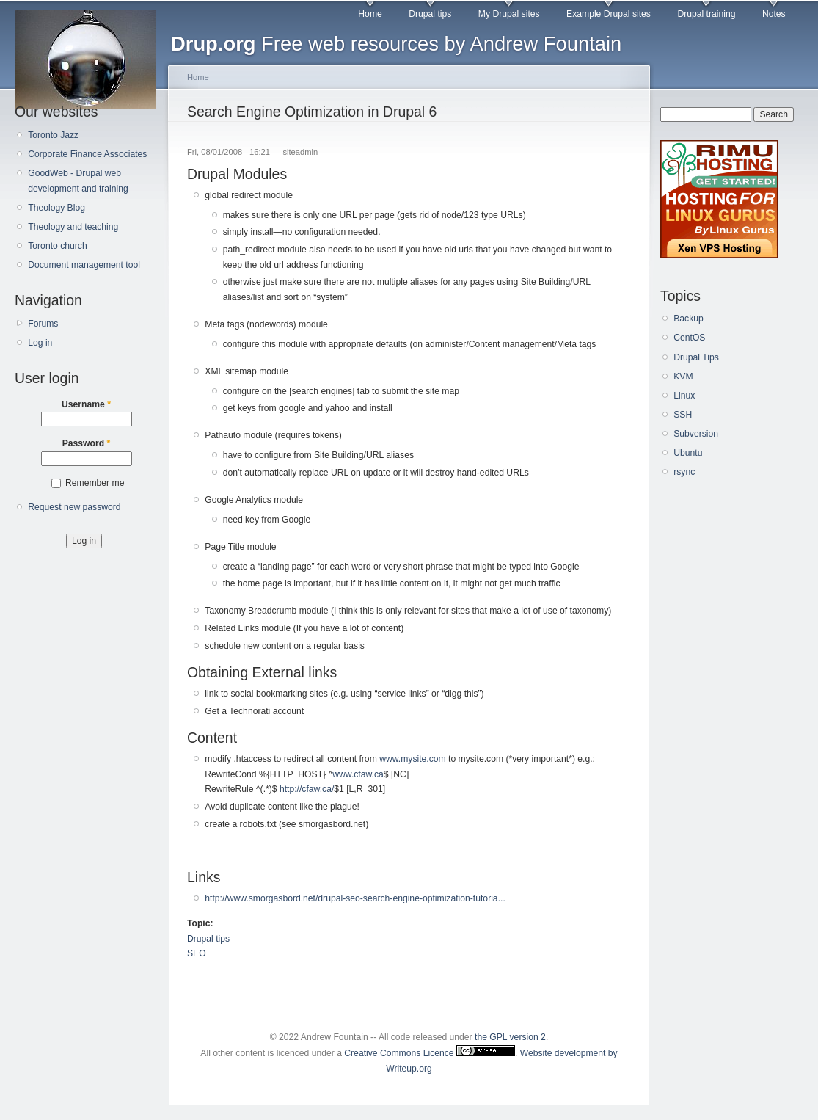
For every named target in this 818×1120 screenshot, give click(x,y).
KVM (683, 376)
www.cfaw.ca (358, 774)
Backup (688, 318)
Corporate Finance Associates (87, 154)
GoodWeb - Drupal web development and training (78, 181)
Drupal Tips (695, 357)
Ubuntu (687, 453)
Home (369, 14)
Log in (40, 343)
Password (86, 443)
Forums (43, 324)
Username (86, 404)
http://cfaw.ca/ (307, 789)
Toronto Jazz (53, 135)
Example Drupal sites (608, 14)
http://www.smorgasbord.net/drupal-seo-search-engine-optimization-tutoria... (355, 898)
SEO (196, 953)
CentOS (689, 337)
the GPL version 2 (510, 1037)
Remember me (94, 483)
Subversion (695, 434)
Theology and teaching (73, 227)
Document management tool (84, 265)
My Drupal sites (509, 14)
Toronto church (57, 246)
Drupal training (706, 14)
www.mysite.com (412, 759)
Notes (774, 14)
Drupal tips (430, 14)
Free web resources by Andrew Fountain (396, 43)
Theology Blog (56, 208)
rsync (684, 472)
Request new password (74, 507)
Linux (684, 395)
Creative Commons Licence (429, 1053)
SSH (682, 415)
